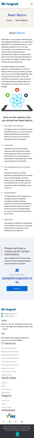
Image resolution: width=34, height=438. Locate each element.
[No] (32, 431)
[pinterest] (10, 422)
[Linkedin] (22, 422)
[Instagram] (16, 422)
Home (9, 20)
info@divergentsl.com (17, 280)
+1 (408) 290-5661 (9, 316)
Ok (17, 434)
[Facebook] (3, 422)
